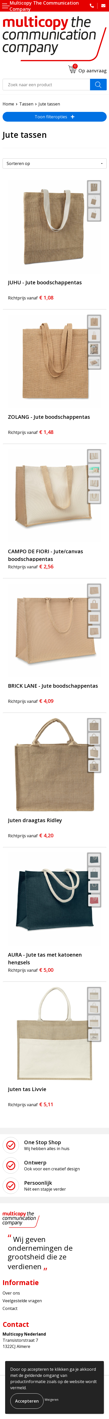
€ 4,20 (30, 835)
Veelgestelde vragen (22, 1301)
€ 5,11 (30, 1104)
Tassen (26, 104)
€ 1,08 (30, 297)
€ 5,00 (30, 969)
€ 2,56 (30, 566)
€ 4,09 (30, 700)
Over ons (11, 1293)
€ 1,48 (30, 432)
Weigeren (51, 1399)
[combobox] (46, 84)
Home (8, 104)
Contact (10, 1308)
